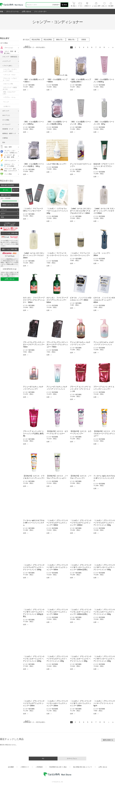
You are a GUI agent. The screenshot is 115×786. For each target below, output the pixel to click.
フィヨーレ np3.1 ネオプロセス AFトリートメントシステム (104, 478)
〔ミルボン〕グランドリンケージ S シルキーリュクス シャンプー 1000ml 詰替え (81, 612)
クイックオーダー (40, 11)
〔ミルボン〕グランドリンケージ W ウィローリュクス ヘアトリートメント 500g (104, 567)
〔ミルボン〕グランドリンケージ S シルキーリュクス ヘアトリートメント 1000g (34, 658)
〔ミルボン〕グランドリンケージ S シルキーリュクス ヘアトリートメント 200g (81, 658)
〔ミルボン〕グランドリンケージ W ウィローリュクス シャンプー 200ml (81, 703)
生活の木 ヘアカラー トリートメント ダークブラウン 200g (103, 166)
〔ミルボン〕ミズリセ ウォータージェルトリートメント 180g (57, 211)
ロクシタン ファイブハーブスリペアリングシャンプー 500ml (57, 300)
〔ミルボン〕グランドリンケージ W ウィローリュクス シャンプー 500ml (57, 567)
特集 (1, 11)
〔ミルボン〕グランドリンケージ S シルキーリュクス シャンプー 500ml (57, 612)
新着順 (83, 39)
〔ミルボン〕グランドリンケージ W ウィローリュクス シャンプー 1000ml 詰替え (81, 567)
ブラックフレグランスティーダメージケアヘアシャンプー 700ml (34, 344)
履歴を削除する (108, 740)
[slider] (1, 201)
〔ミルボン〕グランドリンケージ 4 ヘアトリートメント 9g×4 (104, 703)
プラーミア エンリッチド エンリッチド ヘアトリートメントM (80, 389)
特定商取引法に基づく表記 (58, 767)
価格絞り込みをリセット (9, 204)
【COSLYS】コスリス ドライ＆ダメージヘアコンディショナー (104, 433)
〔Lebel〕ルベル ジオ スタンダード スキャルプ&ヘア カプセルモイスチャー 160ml (80, 211)
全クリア (15, 190)
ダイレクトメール (12, 11)
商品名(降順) (48, 39)
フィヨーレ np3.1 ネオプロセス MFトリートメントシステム (33, 522)
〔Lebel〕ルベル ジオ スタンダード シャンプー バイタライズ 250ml (104, 211)
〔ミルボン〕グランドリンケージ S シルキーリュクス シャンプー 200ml (57, 703)
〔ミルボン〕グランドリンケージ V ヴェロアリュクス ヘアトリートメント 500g (104, 522)
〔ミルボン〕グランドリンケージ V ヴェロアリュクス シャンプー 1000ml (81, 522)
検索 (64, 5)
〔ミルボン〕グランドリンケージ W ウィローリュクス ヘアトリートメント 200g (104, 658)
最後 (112, 47)
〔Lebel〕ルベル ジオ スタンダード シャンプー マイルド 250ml (33, 255)
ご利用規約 (39, 767)
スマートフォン (72, 758)
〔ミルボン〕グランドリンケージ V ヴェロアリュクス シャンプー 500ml (57, 522)
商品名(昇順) (36, 39)
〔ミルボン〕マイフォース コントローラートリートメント (57, 255)
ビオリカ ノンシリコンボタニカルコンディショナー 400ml (104, 300)
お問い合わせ (26, 11)
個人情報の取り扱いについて (82, 767)
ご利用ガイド (24, 767)
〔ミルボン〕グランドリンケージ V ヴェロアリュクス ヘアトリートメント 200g (57, 658)
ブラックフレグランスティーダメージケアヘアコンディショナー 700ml (57, 344)
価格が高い (71, 39)
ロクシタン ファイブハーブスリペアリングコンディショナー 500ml (34, 300)
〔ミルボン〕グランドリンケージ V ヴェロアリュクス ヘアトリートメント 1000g (34, 567)
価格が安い (59, 39)
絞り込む (5, 190)
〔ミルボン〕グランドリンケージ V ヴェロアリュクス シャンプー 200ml (34, 703)
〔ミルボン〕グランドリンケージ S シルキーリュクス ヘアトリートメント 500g (104, 612)
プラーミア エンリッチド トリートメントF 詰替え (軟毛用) (33, 433)
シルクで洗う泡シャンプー (56, 164)
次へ (108, 47)
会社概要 (11, 767)
